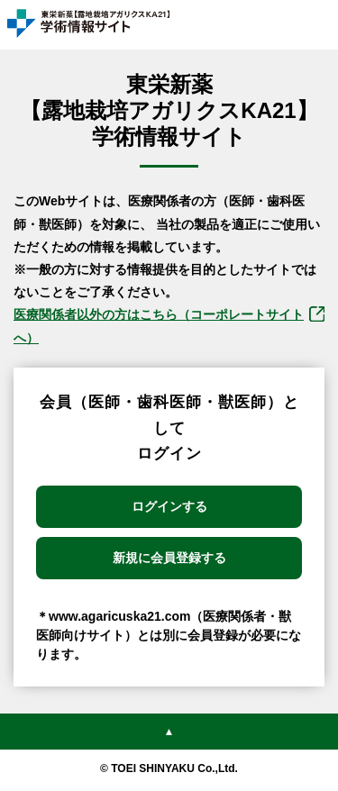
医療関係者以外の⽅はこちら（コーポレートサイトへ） (159, 325)
